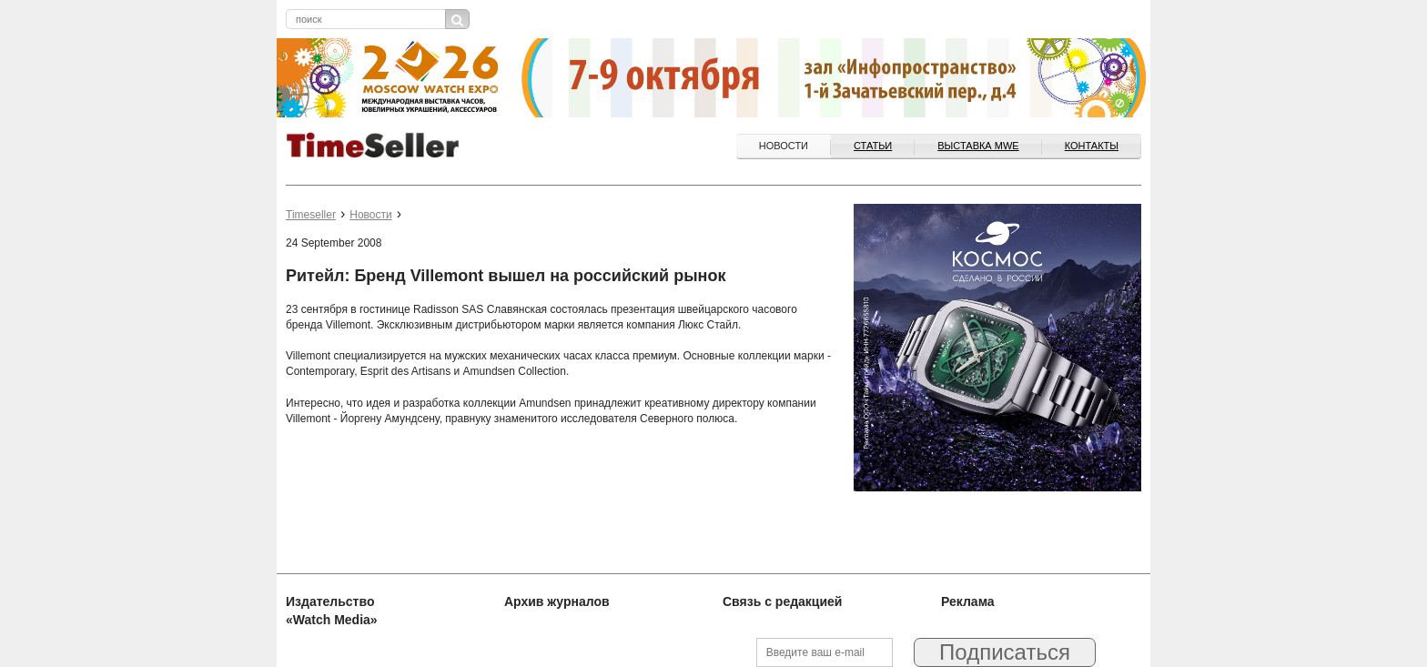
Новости (783, 145)
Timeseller (311, 214)
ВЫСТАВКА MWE (977, 145)
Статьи (873, 145)
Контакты (1091, 145)
